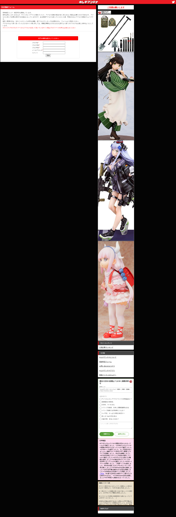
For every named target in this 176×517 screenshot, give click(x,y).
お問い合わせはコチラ (107, 366)
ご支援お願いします (115, 7)
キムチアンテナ (71, 1)
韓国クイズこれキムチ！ (107, 375)
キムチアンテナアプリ (107, 370)
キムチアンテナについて (107, 357)
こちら (102, 474)
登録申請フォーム (105, 362)
